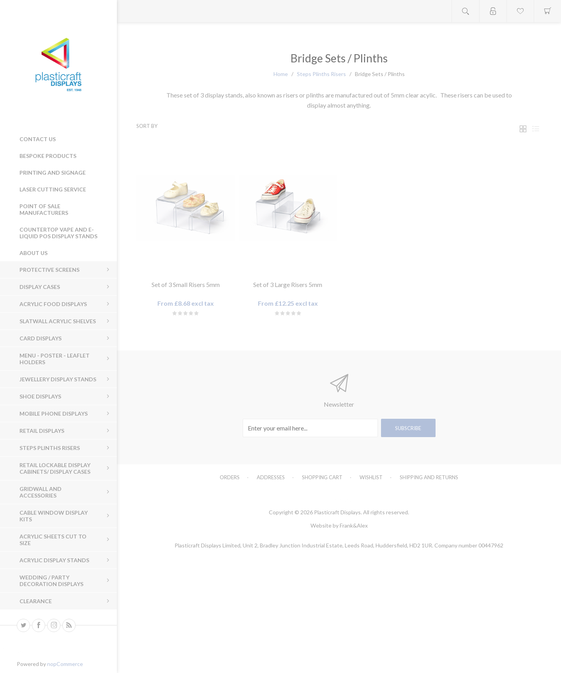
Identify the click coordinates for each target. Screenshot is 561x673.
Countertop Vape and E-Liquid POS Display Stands (58, 232)
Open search (465, 11)
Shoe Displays (40, 396)
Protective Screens (49, 269)
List (536, 129)
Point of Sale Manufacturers (43, 209)
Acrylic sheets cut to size (52, 539)
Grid (523, 129)
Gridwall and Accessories (40, 492)
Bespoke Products (47, 155)
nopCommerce (65, 664)
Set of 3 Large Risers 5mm (287, 284)
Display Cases (39, 286)
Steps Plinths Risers (49, 448)
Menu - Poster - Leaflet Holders (54, 358)
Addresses (271, 477)
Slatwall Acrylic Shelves (57, 321)
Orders (230, 477)
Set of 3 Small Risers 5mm (186, 284)
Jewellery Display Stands (57, 379)
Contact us (37, 139)
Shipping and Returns (429, 477)
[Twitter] (23, 625)
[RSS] (69, 625)
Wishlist (371, 477)
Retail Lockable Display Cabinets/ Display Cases (54, 468)
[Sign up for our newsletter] (310, 428)
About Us (33, 253)
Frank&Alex (354, 525)
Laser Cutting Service (52, 189)
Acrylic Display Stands (54, 560)
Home (280, 74)
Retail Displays (41, 430)
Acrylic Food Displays (53, 304)
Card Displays (40, 338)
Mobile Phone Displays (53, 413)
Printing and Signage (52, 172)
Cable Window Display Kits (53, 515)
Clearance (35, 601)
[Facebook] (38, 625)
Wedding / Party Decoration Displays (51, 580)
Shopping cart (322, 477)
